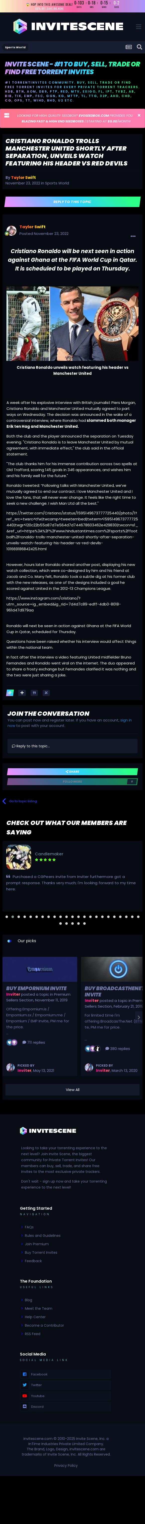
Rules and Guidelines (43, 1235)
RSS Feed (32, 1333)
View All (72, 1089)
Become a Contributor (44, 1325)
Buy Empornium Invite (36, 988)
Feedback (33, 1260)
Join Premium (37, 1244)
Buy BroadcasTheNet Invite (114, 991)
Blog (28, 1300)
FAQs (29, 1227)
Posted (44, 233)
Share (72, 771)
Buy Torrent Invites (41, 1252)
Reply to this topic (72, 201)
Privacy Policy (66, 1465)
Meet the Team (38, 1308)
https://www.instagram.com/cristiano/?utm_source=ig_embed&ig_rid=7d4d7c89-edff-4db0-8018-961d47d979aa (63, 604)
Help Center (35, 1316)
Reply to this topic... (31, 746)
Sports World (57, 183)
